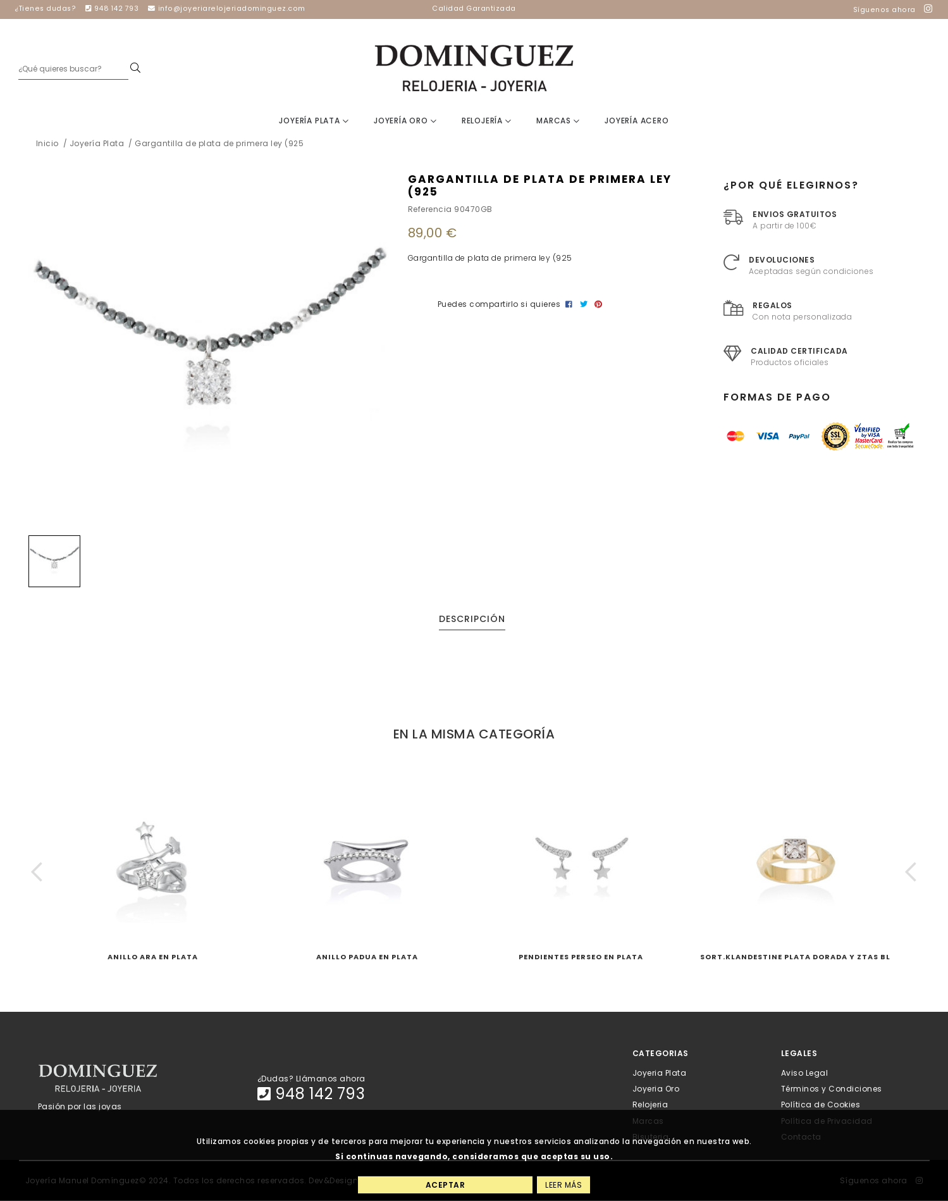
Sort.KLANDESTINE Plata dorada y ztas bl (795, 957)
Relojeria (650, 1105)
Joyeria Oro (656, 1089)
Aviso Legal (804, 1072)
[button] (37, 872)
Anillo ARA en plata (153, 957)
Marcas (557, 121)
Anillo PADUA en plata (367, 957)
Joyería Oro (405, 121)
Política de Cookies (821, 1105)
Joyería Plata (313, 121)
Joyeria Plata (659, 1072)
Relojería (487, 121)
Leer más (563, 1184)
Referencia (430, 209)
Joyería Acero (636, 121)
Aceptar (445, 1184)
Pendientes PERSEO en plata (581, 957)
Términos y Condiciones (831, 1089)
